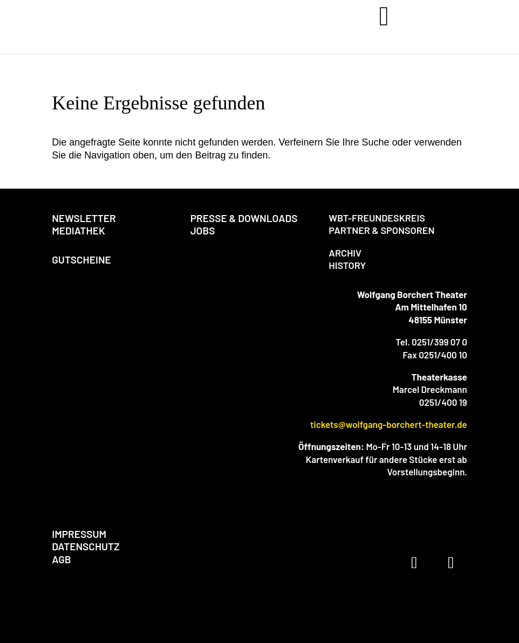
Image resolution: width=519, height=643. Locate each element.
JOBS (202, 230)
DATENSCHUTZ (85, 546)
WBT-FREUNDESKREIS (377, 218)
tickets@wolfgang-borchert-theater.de (388, 424)
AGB (61, 559)
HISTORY (347, 265)
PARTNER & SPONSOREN (381, 230)
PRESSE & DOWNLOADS (244, 218)
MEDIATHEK (78, 230)
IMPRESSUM (79, 534)
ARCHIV (345, 253)
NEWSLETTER (84, 218)
